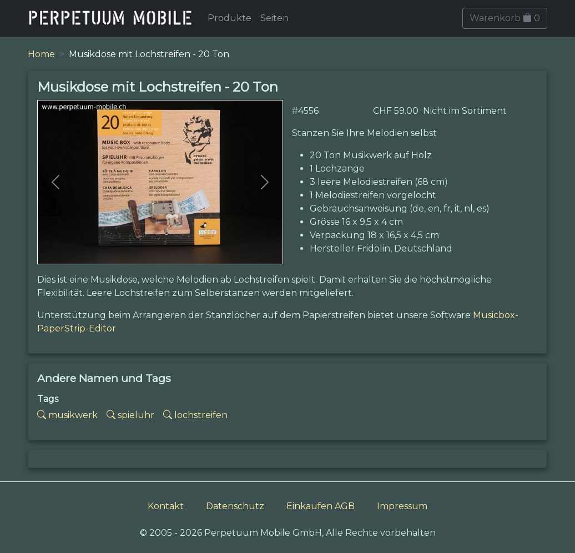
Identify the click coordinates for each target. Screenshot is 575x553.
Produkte (229, 18)
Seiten (274, 18)
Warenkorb (505, 18)
